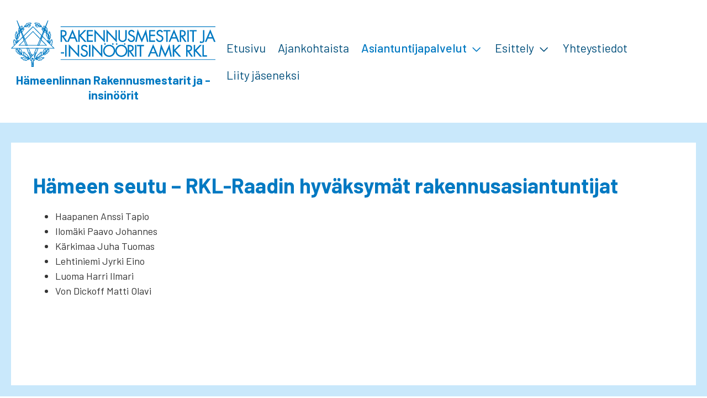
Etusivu (246, 47)
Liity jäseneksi (263, 74)
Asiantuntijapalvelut (414, 47)
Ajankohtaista (313, 47)
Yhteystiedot (595, 47)
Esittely (514, 47)
